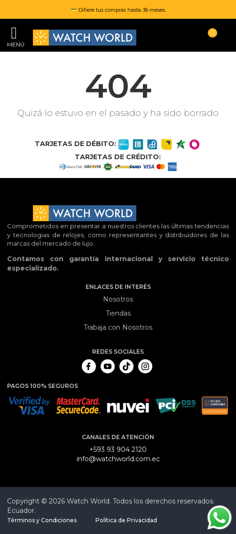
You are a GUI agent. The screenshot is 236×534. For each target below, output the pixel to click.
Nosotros (118, 299)
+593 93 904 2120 (118, 449)
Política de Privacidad (126, 520)
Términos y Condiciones (42, 520)
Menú (14, 44)
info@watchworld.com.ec (118, 459)
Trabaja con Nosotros (118, 327)
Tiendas (118, 313)
